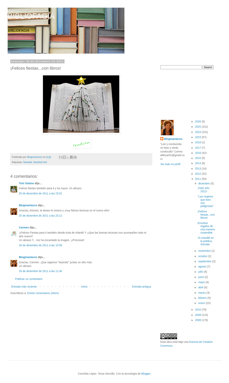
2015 (198, 158)
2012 (198, 173)
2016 (198, 152)
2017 (198, 147)
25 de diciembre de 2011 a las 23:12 (40, 215)
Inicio (84, 286)
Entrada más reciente (24, 286)
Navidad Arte (40, 162)
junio (201, 277)
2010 (198, 309)
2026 (198, 121)
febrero (202, 297)
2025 (198, 126)
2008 (198, 320)
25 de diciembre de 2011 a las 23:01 (40, 193)
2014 (198, 163)
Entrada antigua (141, 286)
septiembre (205, 261)
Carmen (24, 227)
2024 (198, 132)
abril (201, 287)
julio (201, 271)
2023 (198, 137)
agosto (202, 266)
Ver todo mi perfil (170, 164)
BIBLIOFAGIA (31, 16)
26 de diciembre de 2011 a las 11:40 (40, 271)
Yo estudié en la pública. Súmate (206, 241)
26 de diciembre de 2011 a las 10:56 (40, 245)
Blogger (145, 373)
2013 (198, 168)
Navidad (27, 162)
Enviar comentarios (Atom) (43, 293)
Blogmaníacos (28, 205)
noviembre (204, 250)
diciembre (204, 183)
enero (202, 303)
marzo (202, 292)
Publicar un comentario (28, 278)
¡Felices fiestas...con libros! (206, 214)
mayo (202, 282)
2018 (198, 142)
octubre (203, 256)
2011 (198, 178)
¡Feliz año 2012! (203, 190)
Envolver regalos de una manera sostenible (206, 228)
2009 (198, 314)
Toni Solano (26, 183)
